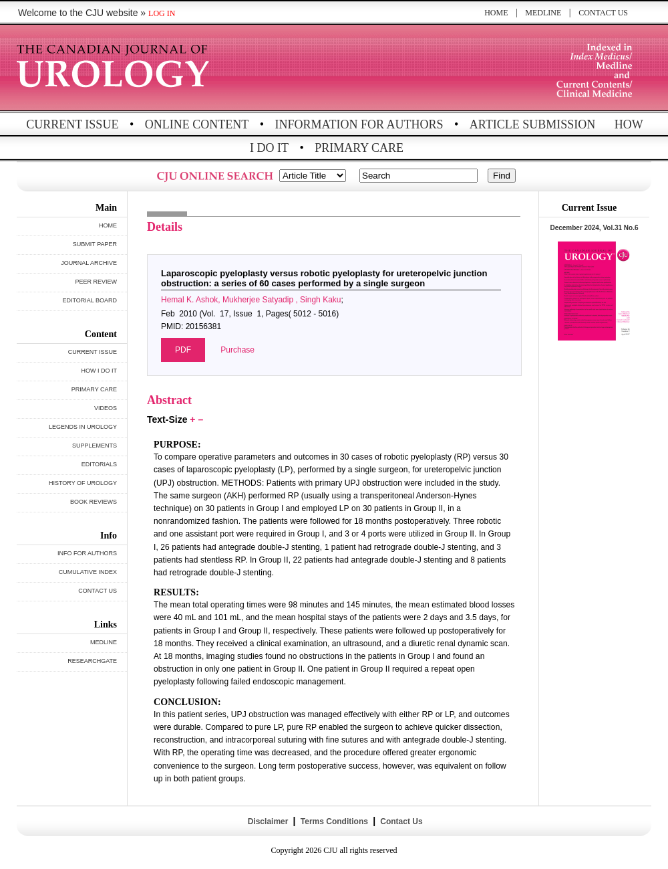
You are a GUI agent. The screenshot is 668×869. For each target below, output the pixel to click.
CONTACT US (603, 12)
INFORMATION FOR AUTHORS (359, 124)
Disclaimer (267, 821)
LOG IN (161, 13)
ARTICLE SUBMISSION (532, 124)
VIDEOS (105, 408)
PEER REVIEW (96, 281)
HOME (496, 12)
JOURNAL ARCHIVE (89, 263)
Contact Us (400, 821)
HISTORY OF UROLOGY (83, 483)
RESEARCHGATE (92, 661)
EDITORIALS (99, 464)
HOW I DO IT (99, 370)
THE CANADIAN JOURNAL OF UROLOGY (115, 68)
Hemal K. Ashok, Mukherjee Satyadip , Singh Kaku (251, 299)
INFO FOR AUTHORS (87, 553)
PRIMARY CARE (359, 148)
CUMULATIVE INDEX (88, 572)
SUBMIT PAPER (95, 244)
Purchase (237, 350)
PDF (183, 350)
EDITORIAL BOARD (89, 300)
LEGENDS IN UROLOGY (83, 426)
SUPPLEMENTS (94, 445)
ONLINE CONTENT (196, 124)
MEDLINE (543, 12)
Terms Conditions (334, 821)
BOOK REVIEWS (93, 501)
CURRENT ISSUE (72, 124)
